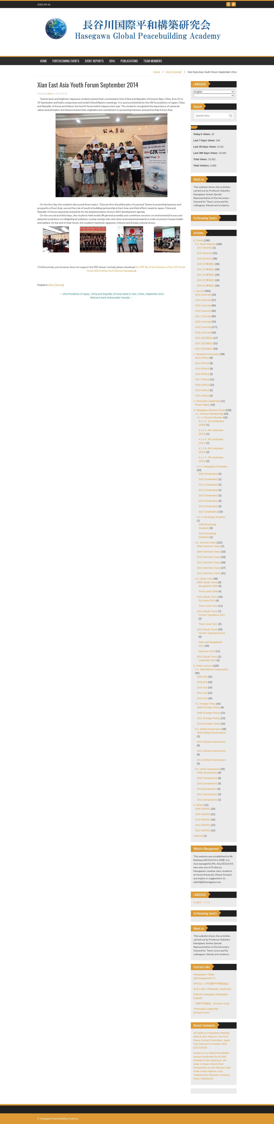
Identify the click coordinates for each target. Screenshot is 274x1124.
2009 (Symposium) (207, 778)
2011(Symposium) (207, 788)
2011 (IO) (202, 693)
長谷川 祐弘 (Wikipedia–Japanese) (212, 989)
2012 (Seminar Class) (209, 567)
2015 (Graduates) (208, 506)
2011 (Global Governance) (211, 750)
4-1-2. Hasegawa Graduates (212, 466)
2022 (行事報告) (205, 274)
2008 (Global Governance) (211, 732)
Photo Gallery (202, 404)
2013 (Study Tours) (207, 656)
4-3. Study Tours (204, 578)
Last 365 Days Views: (206, 153)
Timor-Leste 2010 (208, 605)
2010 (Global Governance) (211, 741)
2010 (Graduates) (208, 479)
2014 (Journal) (174, 72)
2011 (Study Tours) (207, 611)
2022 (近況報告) (204, 343)
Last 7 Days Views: (204, 140)
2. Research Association (206, 354)
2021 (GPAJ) (202, 395)
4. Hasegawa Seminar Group (209, 410)
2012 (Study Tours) (207, 629)
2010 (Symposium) (207, 783)
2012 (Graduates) (208, 490)
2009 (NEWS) (202, 814)
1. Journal (198, 291)
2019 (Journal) (203, 327)
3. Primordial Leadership (206, 401)
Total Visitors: (201, 165)
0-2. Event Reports (205, 244)
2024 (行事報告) (205, 285)
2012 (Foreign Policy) (208, 723)
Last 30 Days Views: (205, 146)
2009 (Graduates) (208, 473)
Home (156, 72)
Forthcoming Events (65, 61)
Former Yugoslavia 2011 (212, 615)
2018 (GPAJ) (202, 384)
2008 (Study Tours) (207, 582)
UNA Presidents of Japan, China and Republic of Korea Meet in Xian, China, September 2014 (111, 294)
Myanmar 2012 (207, 651)
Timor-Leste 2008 (208, 591)
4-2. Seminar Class (205, 542)
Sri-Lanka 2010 (207, 600)
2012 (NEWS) (202, 830)
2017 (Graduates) (208, 511)
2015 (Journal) (203, 305)
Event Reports (94, 61)
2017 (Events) (204, 247)
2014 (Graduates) (208, 500)
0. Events (198, 240)
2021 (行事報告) (205, 269)
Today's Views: (202, 134)
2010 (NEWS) (202, 819)
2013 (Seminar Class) (209, 573)
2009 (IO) (202, 682)
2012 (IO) (202, 698)
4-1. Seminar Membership (209, 413)
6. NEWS (198, 805)
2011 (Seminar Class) (209, 562)
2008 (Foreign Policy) (208, 707)
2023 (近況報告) (204, 348)
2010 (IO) (202, 687)
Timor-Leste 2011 (208, 624)
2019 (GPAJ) (202, 390)
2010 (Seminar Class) (209, 557)
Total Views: (200, 159)
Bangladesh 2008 (208, 586)
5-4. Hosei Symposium (207, 769)
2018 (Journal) (203, 321)
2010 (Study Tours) (207, 596)
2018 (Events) (204, 253)
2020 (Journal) (203, 332)
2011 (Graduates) (208, 484)
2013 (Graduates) (208, 495)
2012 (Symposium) (207, 794)
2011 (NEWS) (202, 825)
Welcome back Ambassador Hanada (111, 297)
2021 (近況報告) (204, 338)
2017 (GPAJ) (202, 379)
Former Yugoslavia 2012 (212, 633)
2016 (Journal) (203, 310)
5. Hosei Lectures (202, 665)
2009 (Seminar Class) (209, 551)
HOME (43, 61)
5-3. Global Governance (208, 729)
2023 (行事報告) (205, 280)
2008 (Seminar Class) (209, 546)
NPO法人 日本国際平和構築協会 (211, 983)
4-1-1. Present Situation (210, 417)
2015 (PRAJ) (202, 368)
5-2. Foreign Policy (205, 703)
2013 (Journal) (203, 294)
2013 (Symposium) (207, 799)
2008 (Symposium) (207, 772)
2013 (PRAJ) (202, 357)
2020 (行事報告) (205, 264)
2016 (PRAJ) (202, 374)
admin (50, 93)
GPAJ (112, 61)
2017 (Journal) (203, 316)
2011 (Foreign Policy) (208, 718)
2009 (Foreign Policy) (208, 712)
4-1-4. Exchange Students (211, 517)
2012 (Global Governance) (211, 760)
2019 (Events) (204, 258)
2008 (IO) (202, 676)
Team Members (152, 61)
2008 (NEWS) (202, 808)
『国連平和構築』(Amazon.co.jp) (211, 1003)
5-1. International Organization (211, 669)
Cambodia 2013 (207, 660)
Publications (129, 61)
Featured (198, 835)
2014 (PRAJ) (202, 363)
